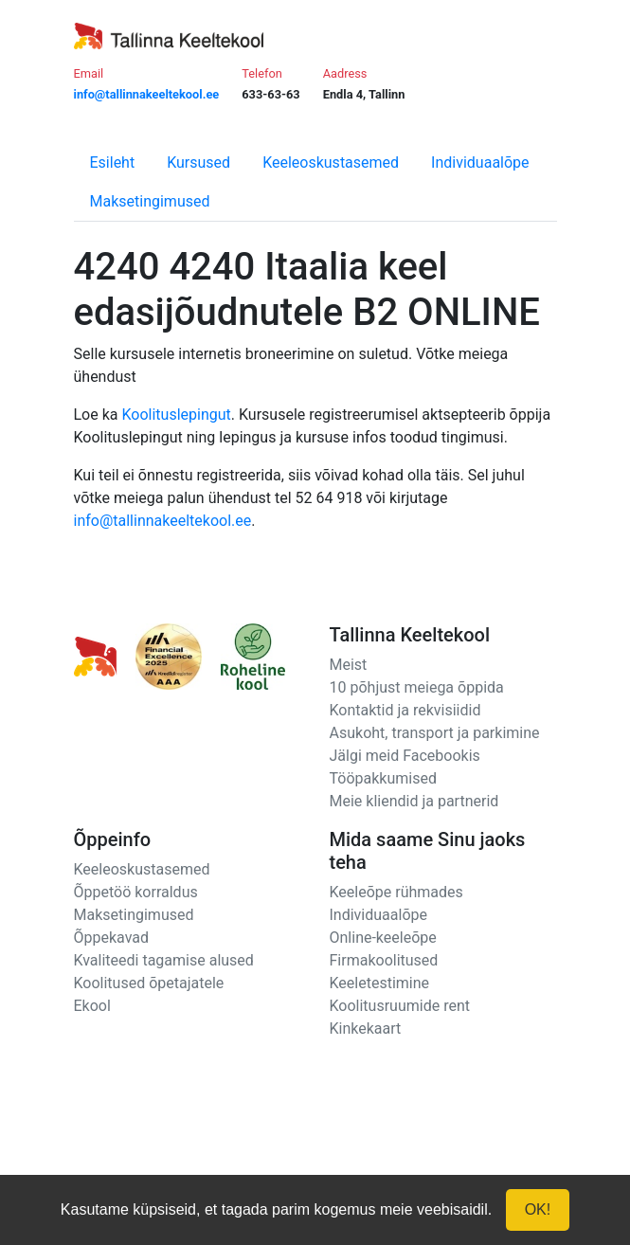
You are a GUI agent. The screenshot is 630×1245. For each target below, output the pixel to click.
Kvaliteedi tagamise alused (164, 960)
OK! (538, 1209)
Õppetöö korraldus (136, 892)
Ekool (92, 1006)
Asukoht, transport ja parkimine (435, 733)
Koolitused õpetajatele (149, 983)
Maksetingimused (150, 201)
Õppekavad (112, 938)
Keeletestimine (380, 983)
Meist (349, 665)
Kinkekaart (366, 1028)
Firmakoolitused (384, 960)
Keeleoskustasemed (330, 162)
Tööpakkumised (383, 778)
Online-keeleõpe (383, 938)
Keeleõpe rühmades (396, 892)
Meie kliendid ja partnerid (414, 801)
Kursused (198, 162)
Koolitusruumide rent (400, 1006)
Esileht (112, 162)
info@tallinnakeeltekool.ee (163, 521)
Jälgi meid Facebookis (405, 756)
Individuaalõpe (480, 162)
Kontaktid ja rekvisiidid (405, 710)
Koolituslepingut (175, 415)
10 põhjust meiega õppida (417, 687)
